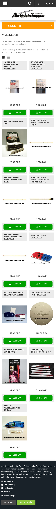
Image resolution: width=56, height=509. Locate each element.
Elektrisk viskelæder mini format (12, 407)
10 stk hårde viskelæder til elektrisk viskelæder (38, 65)
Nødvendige (8, 481)
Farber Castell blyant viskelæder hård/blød (13, 236)
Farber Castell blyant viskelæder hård (13, 179)
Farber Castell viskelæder (38, 236)
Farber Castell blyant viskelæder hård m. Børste (40, 179)
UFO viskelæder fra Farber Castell (40, 293)
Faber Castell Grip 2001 (13, 122)
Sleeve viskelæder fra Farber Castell (13, 293)
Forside (5, 50)
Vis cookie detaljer (8, 496)
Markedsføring (9, 485)
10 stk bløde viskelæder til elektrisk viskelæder (11, 65)
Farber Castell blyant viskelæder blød (40, 122)
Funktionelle (8, 488)
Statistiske (7, 491)
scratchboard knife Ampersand (14, 351)
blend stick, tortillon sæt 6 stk (41, 351)
